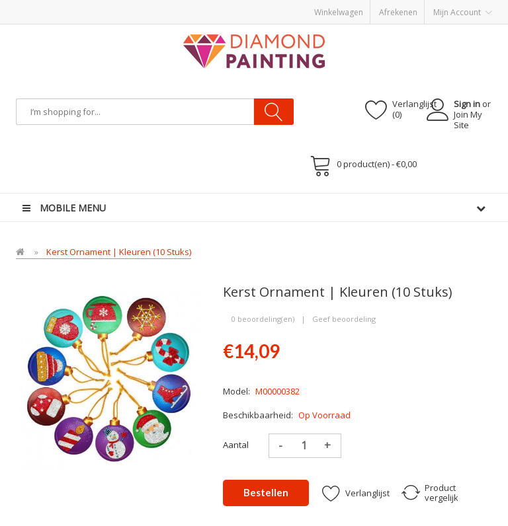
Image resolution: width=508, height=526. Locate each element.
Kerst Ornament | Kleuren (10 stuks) (118, 252)
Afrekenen (398, 12)
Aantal (236, 445)
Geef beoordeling (344, 319)
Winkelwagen (338, 12)
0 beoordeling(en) (263, 319)
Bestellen (265, 492)
